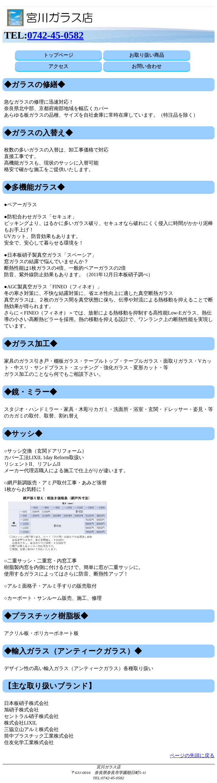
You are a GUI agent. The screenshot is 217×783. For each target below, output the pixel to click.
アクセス (58, 66)
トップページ (58, 55)
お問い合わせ (147, 66)
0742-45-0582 (55, 35)
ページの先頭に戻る (192, 755)
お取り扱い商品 (146, 55)
